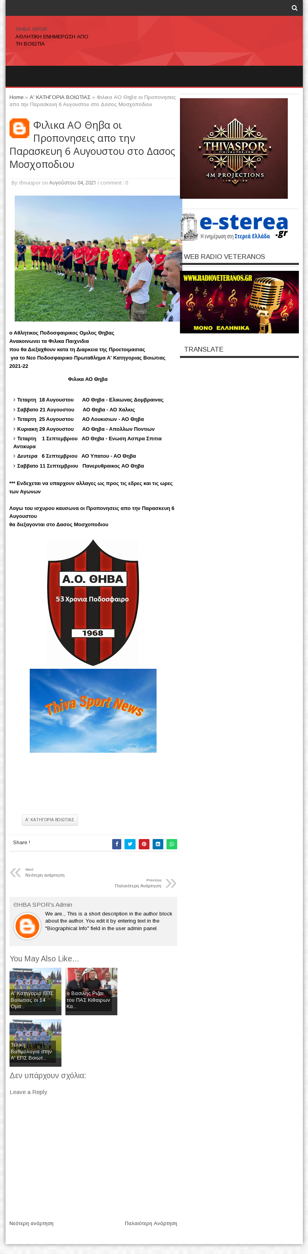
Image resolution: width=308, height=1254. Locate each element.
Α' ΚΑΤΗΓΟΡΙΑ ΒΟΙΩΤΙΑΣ (50, 820)
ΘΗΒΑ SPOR (31, 29)
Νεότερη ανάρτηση (32, 1223)
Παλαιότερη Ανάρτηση (151, 1223)
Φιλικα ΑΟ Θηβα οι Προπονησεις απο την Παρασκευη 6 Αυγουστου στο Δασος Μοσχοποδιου (92, 144)
